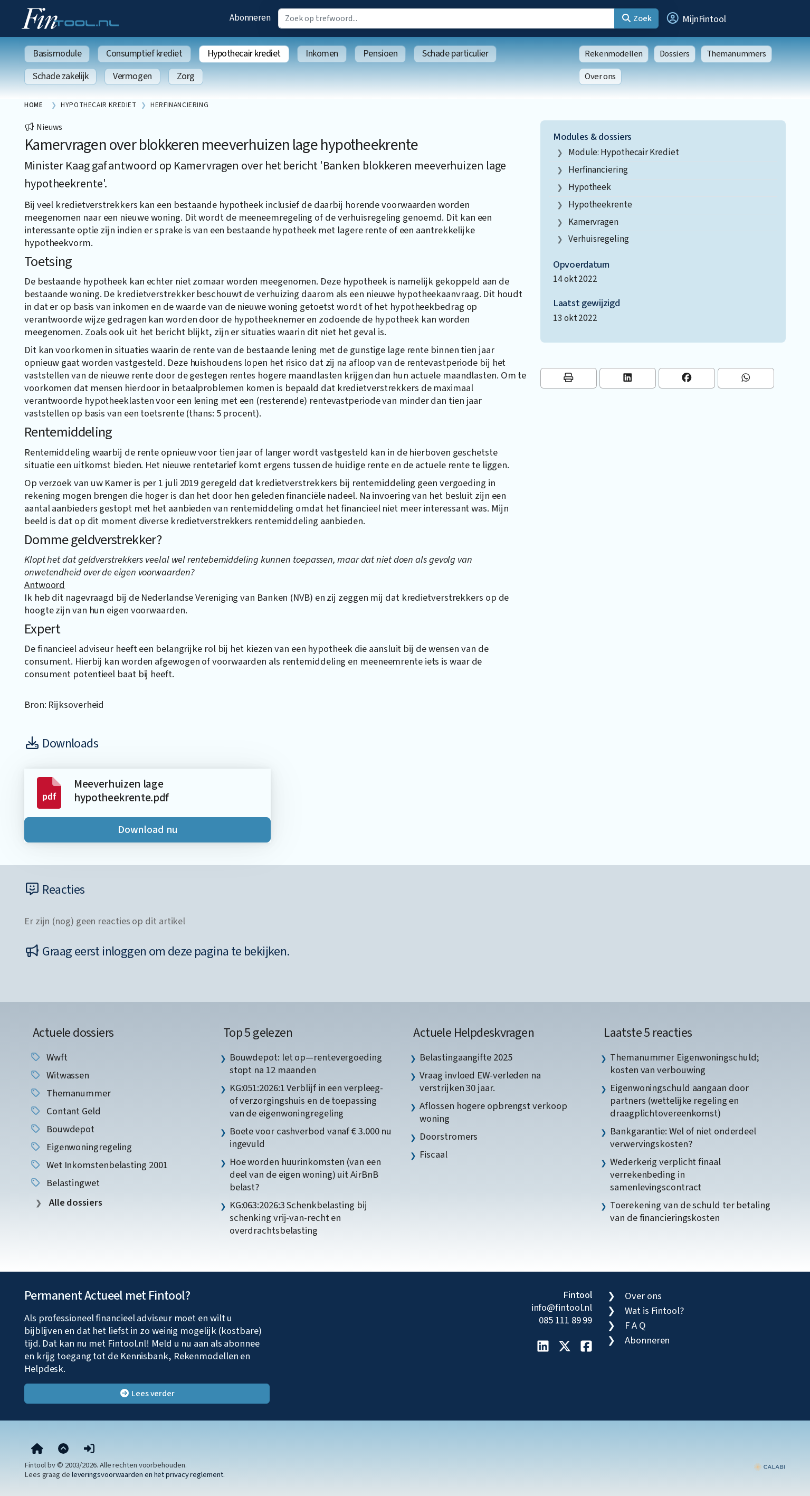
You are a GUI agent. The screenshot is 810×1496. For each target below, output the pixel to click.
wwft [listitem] (49, 1057)
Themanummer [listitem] (70, 1093)
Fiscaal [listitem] (433, 1154)
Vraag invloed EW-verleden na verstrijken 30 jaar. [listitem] (480, 1081)
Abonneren (250, 17)
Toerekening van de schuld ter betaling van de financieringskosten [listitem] (690, 1211)
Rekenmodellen (614, 54)
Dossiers (675, 54)
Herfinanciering (598, 169)
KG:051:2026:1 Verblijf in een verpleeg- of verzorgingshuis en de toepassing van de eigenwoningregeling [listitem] (306, 1100)
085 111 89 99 (565, 1320)
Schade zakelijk (60, 76)
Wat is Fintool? (654, 1311)
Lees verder (147, 1393)
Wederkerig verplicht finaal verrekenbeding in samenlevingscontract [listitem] (665, 1174)
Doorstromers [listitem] (449, 1136)
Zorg (186, 76)
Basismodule (57, 53)
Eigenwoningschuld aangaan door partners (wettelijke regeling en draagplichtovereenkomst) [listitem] (679, 1100)
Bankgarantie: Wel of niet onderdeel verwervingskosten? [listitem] (683, 1137)
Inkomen (322, 53)
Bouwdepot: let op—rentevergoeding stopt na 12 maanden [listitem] (306, 1063)
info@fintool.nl (562, 1307)
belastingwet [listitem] (65, 1183)
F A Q (635, 1325)
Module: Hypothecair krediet (623, 152)
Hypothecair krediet (244, 53)
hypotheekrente (600, 204)
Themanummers (736, 54)
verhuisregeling (598, 238)
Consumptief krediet (144, 53)
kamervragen (593, 222)
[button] (695, 18)
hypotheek (589, 187)
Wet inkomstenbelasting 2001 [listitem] (98, 1165)
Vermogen (132, 76)
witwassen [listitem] (59, 1075)
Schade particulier (455, 53)
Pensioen (380, 53)
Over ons (600, 76)
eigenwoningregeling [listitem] (81, 1147)
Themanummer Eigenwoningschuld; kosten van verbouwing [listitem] (684, 1063)
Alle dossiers (74, 1202)
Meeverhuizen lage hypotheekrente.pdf (121, 791)
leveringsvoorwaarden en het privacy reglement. (148, 1474)
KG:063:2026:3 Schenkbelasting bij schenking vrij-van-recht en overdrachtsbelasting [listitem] (298, 1217)
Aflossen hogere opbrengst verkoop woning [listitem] (493, 1112)
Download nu (148, 829)
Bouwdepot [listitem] (62, 1129)
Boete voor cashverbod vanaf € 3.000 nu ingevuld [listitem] (311, 1137)
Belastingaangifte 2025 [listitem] (466, 1057)
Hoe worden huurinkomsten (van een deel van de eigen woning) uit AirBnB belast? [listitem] (305, 1174)
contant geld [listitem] (65, 1111)
